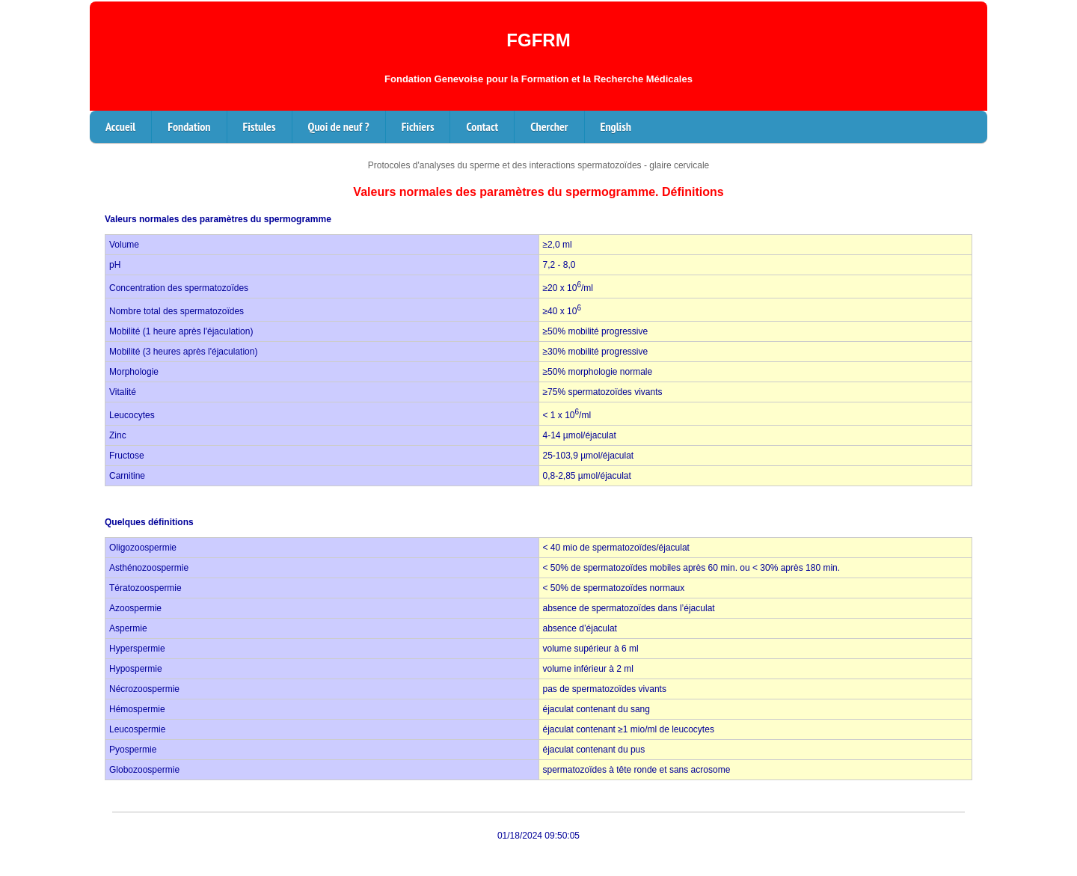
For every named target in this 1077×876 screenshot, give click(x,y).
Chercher (549, 126)
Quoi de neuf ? (338, 126)
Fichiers (418, 126)
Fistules (259, 126)
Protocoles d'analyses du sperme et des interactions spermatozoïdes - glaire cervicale (539, 165)
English (616, 126)
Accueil (120, 126)
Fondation (189, 126)
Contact (482, 126)
